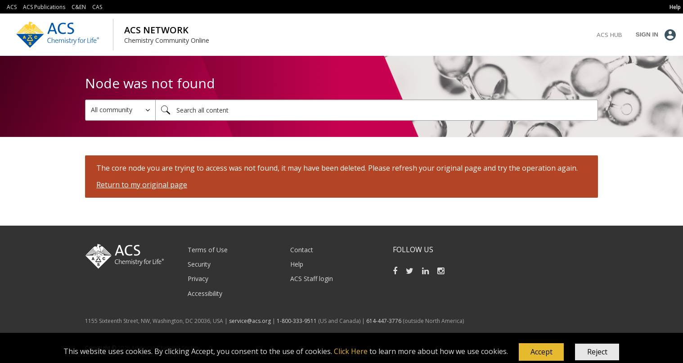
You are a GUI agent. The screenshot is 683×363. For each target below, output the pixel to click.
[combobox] (376, 110)
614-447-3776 (384, 321)
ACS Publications (44, 7)
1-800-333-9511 (297, 321)
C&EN (79, 7)
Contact (301, 249)
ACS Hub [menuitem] (609, 35)
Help (296, 264)
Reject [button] (597, 352)
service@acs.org (250, 321)
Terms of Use (208, 249)
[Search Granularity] (120, 110)
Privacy (198, 278)
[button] (541, 352)
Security (199, 264)
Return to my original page (141, 185)
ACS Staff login (311, 278)
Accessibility (205, 293)
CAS (97, 7)
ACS (12, 7)
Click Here (351, 351)
